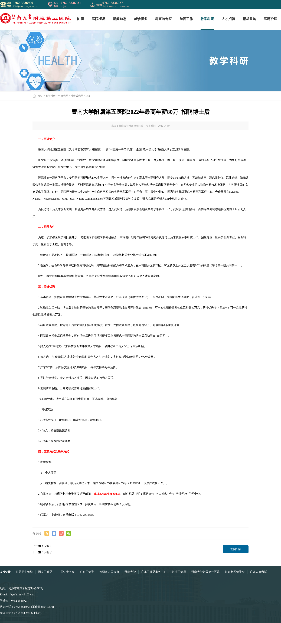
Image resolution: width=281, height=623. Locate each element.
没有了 (48, 546)
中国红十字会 (66, 571)
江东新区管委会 (235, 571)
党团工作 (186, 19)
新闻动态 (119, 19)
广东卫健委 (87, 571)
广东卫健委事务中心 (153, 571)
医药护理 (270, 19)
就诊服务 (140, 19)
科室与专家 (163, 19)
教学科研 (207, 19)
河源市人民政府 (109, 571)
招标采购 (249, 19)
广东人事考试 (258, 571)
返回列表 (235, 549)
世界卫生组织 (24, 571)
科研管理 (63, 95)
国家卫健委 (45, 571)
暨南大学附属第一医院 (205, 571)
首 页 (80, 19)
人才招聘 (228, 19)
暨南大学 (130, 571)
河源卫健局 (179, 571)
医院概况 (98, 19)
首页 (37, 95)
